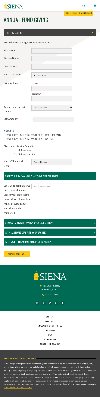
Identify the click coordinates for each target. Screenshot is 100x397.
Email (34, 83)
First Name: (10, 50)
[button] (59, 186)
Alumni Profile (86, 13)
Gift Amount (11, 119)
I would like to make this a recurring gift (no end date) (31, 139)
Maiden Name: (11, 58)
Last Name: (10, 66)
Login (67, 13)
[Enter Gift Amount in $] (53, 119)
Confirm (36, 94)
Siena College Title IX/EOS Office (18, 388)
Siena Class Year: (12, 74)
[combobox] (59, 186)
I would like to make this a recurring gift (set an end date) (33, 135)
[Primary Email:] (51, 88)
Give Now (10, 131)
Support (75, 13)
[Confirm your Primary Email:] (51, 98)
